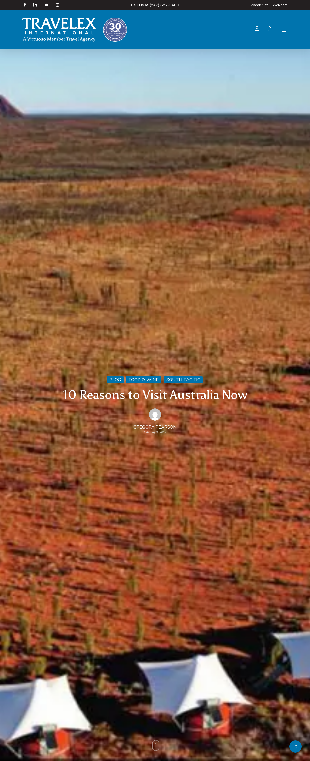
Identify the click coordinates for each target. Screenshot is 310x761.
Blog (115, 380)
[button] (285, 29)
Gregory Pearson (155, 427)
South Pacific (183, 380)
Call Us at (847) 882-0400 (155, 5)
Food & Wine (144, 380)
